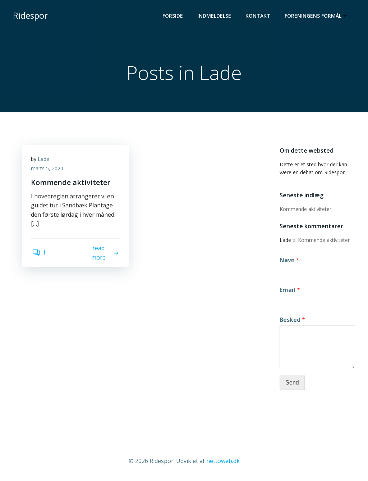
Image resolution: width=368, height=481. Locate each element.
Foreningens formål (317, 16)
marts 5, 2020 (49, 171)
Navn (288, 261)
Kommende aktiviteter (304, 209)
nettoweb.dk (223, 460)
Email (289, 291)
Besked (291, 320)
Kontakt (259, 16)
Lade (45, 162)
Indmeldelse (216, 16)
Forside (174, 16)
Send (291, 383)
